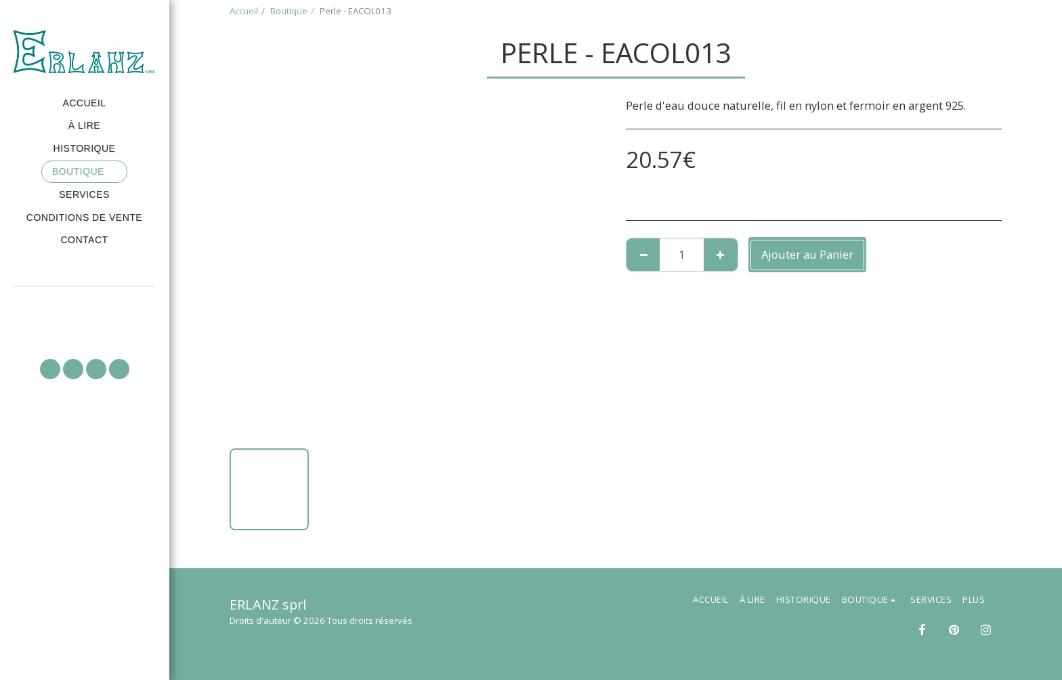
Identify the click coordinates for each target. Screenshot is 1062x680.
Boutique (288, 11)
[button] (84, 305)
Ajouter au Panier (807, 254)
